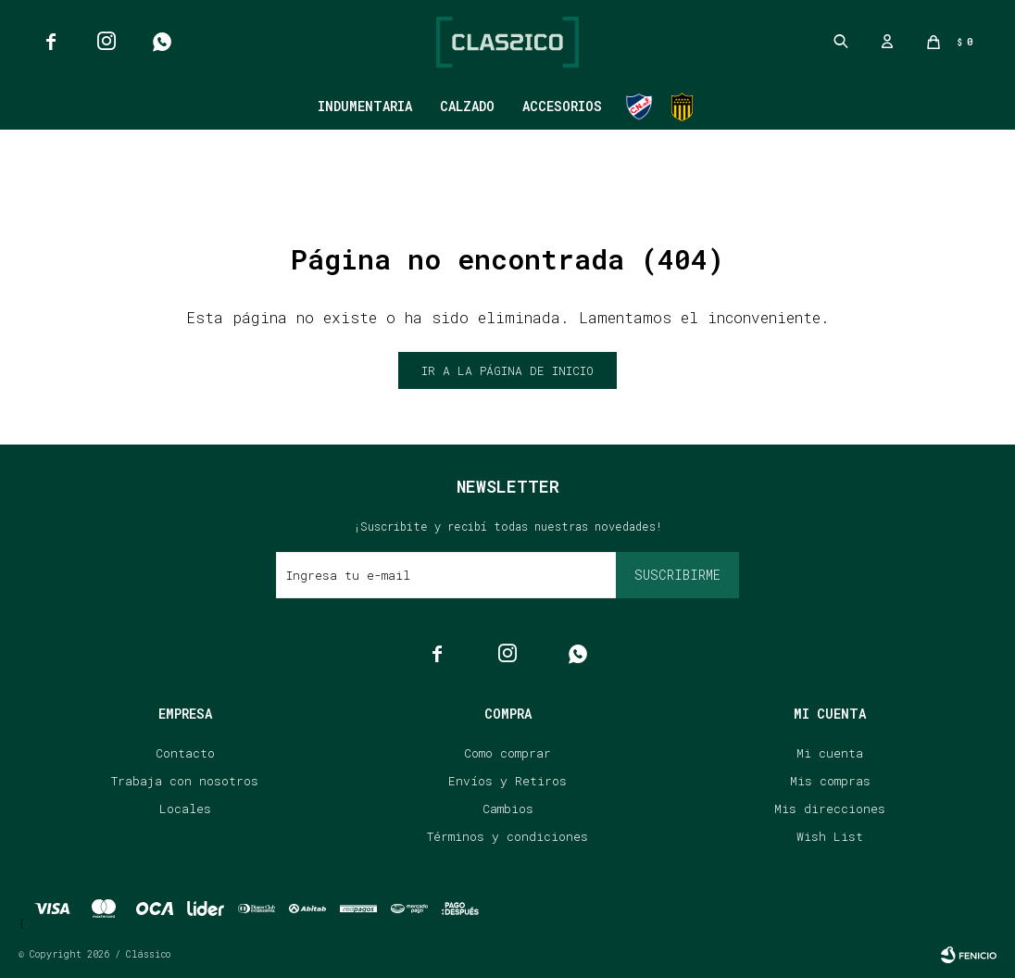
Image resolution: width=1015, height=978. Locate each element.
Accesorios (562, 106)
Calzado (467, 106)
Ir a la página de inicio (507, 370)
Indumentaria (365, 106)
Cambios (507, 808)
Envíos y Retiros (507, 780)
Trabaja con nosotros (184, 780)
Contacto (185, 753)
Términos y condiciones (507, 836)
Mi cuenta (829, 753)
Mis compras (830, 780)
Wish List (829, 836)
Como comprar (507, 753)
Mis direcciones (829, 808)
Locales (185, 808)
